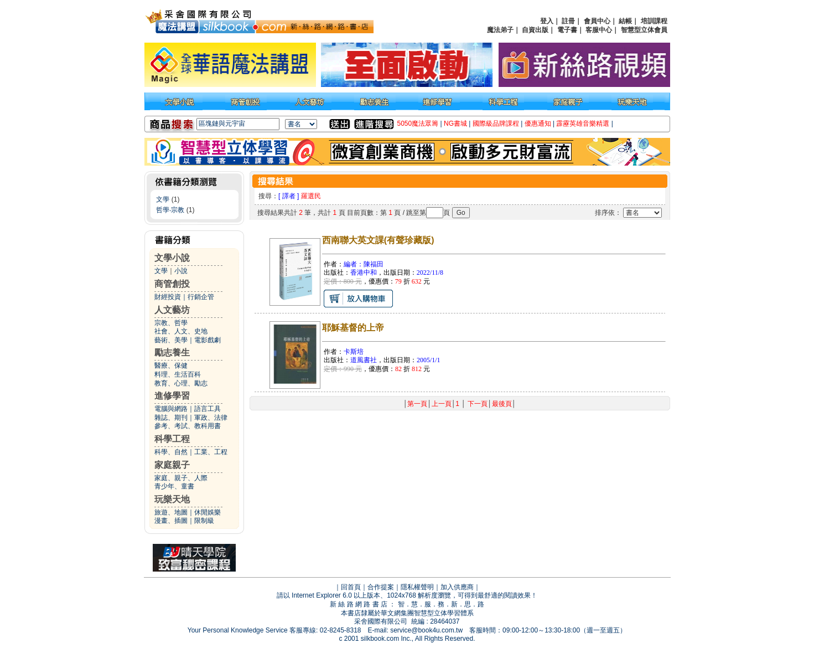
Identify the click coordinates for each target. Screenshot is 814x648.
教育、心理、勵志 (181, 383)
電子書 (567, 30)
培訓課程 (654, 21)
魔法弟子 (500, 30)
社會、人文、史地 (181, 331)
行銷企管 (201, 297)
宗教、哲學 (171, 323)
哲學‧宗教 (170, 210)
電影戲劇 (207, 340)
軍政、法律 (210, 417)
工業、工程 (210, 452)
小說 (181, 271)
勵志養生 (172, 352)
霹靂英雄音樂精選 (582, 123)
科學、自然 (171, 452)
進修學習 (172, 395)
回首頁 (351, 587)
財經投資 (167, 297)
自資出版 (535, 30)
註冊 (568, 21)
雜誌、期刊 (171, 417)
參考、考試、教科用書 (187, 426)
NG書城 (455, 123)
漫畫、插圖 (171, 520)
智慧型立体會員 (644, 30)
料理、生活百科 (177, 374)
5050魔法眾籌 (418, 123)
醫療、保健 (171, 365)
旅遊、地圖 (171, 512)
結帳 (625, 21)
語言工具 (207, 409)
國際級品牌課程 (496, 123)
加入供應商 (457, 587)
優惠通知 (538, 123)
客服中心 (598, 30)
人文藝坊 (172, 310)
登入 (546, 21)
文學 (162, 199)
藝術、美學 (171, 340)
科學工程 (172, 439)
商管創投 (172, 284)
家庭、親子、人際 (181, 478)
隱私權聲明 (417, 587)
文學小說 (172, 258)
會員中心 (597, 21)
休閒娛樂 (207, 512)
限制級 (204, 520)
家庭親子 (172, 465)
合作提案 (380, 587)
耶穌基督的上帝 (353, 327)
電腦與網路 (171, 409)
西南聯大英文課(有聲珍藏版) (378, 240)
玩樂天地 (172, 499)
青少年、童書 (174, 486)
